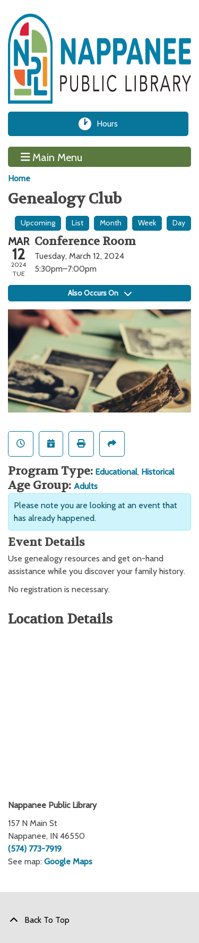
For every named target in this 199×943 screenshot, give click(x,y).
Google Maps (68, 861)
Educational (116, 472)
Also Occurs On (100, 293)
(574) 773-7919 (35, 849)
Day (178, 223)
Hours (111, 123)
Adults (86, 486)
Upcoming (38, 223)
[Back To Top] (99, 920)
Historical (158, 472)
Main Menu (52, 157)
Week (147, 223)
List (77, 223)
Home (19, 178)
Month (111, 223)
